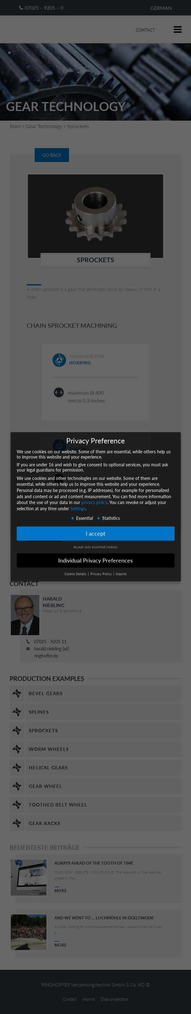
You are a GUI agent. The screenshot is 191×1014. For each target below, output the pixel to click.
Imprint (121, 569)
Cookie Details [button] (75, 569)
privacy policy (94, 498)
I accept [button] (95, 529)
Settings (77, 504)
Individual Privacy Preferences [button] (95, 556)
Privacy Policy (101, 569)
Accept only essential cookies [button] (95, 543)
